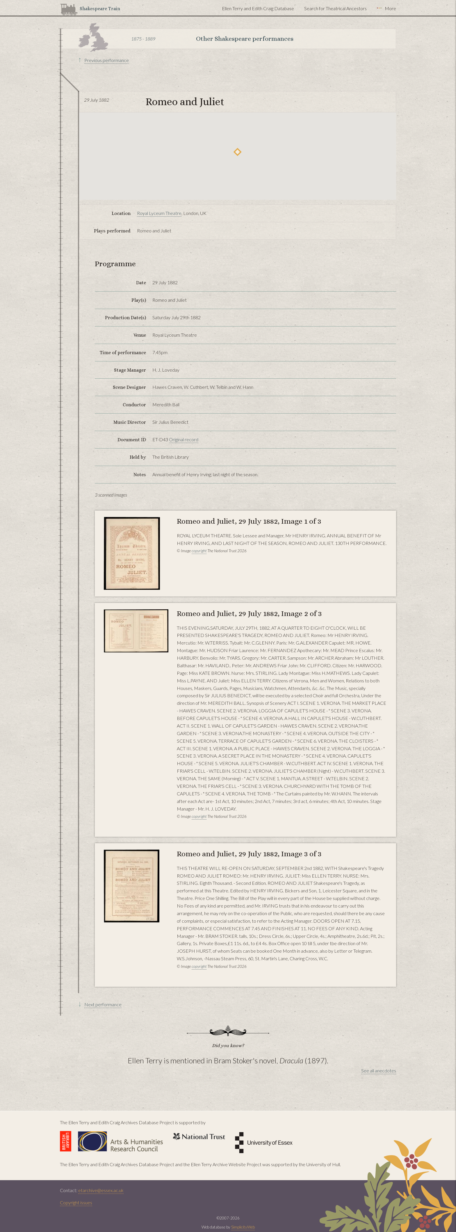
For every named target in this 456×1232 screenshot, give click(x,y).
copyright (199, 550)
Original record (183, 439)
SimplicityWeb (243, 1227)
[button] (237, 152)
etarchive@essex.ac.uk (101, 1190)
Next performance (103, 1004)
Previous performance (106, 60)
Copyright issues (76, 1202)
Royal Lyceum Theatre (159, 213)
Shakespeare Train (100, 8)
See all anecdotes (378, 1070)
